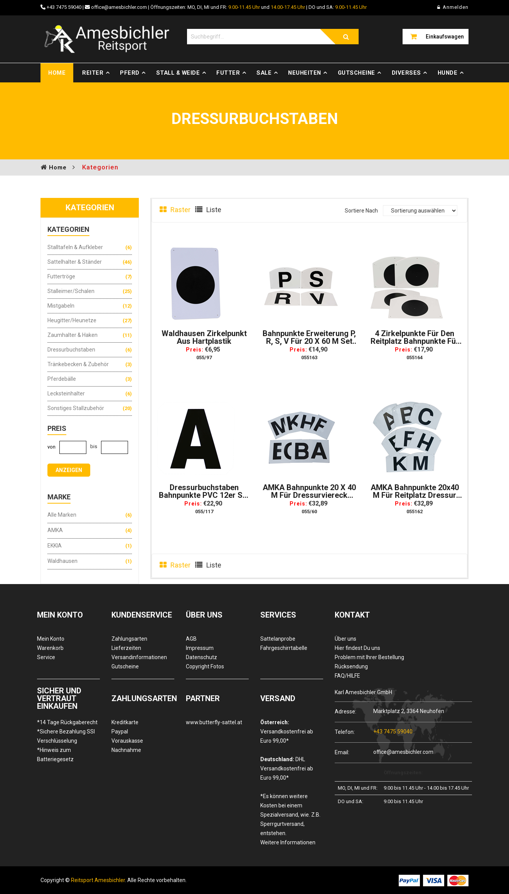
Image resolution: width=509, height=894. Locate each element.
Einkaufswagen (445, 36)
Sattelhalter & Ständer (74, 262)
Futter (228, 72)
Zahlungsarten (129, 639)
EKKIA (54, 545)
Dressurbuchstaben (71, 350)
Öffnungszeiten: (403, 772)
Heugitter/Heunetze (71, 320)
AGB (191, 639)
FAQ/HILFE (347, 676)
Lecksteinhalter (66, 393)
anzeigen (69, 470)
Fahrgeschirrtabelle (283, 648)
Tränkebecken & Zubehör (78, 364)
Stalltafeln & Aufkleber (75, 247)
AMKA (55, 530)
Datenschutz (201, 657)
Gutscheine (356, 72)
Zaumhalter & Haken (72, 335)
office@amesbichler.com (119, 7)
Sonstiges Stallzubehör (75, 408)
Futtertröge (61, 276)
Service (46, 657)
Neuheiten (304, 72)
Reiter (92, 72)
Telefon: (345, 732)
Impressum (200, 648)
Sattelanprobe (277, 639)
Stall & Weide (178, 72)
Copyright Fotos (205, 666)
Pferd (130, 72)
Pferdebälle (61, 379)
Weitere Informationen (287, 842)
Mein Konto (50, 639)
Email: (342, 752)
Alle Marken (61, 515)
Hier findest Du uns (357, 648)
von (51, 447)
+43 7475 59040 (64, 7)
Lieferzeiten (126, 648)
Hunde (448, 72)
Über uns (345, 639)
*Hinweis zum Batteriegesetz (55, 754)
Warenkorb (50, 648)
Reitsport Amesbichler (98, 880)
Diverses (406, 72)
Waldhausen (62, 561)
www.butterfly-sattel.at (214, 722)
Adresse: (345, 711)
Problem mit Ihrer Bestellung (369, 657)
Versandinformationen (139, 657)
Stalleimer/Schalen (70, 291)
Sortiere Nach (361, 211)
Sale (263, 72)
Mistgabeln (60, 306)
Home (57, 72)
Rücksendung (351, 666)
